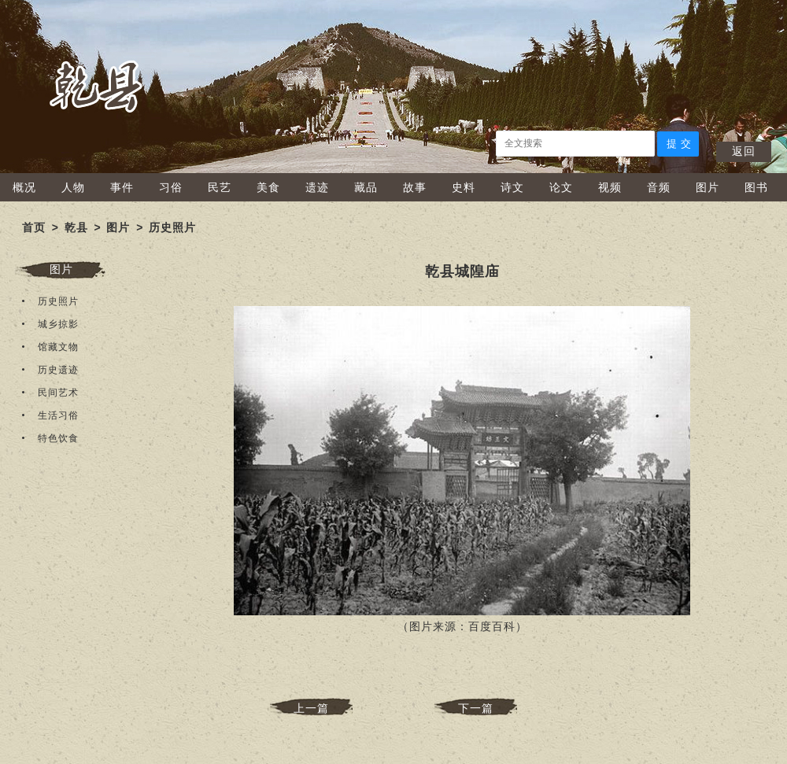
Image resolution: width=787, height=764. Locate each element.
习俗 (171, 187)
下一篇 (475, 708)
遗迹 (317, 187)
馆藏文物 (58, 346)
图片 (707, 187)
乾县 (76, 227)
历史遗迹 (58, 369)
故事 (415, 187)
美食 (268, 187)
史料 (463, 187)
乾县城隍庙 (462, 271)
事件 (122, 187)
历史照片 (172, 227)
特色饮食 (58, 438)
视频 (610, 187)
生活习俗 (58, 415)
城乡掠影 (58, 324)
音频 (659, 187)
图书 (756, 187)
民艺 (219, 187)
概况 (24, 187)
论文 (561, 187)
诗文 (512, 187)
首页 (34, 227)
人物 (73, 187)
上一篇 (311, 708)
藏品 (366, 187)
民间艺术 (58, 392)
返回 (744, 151)
